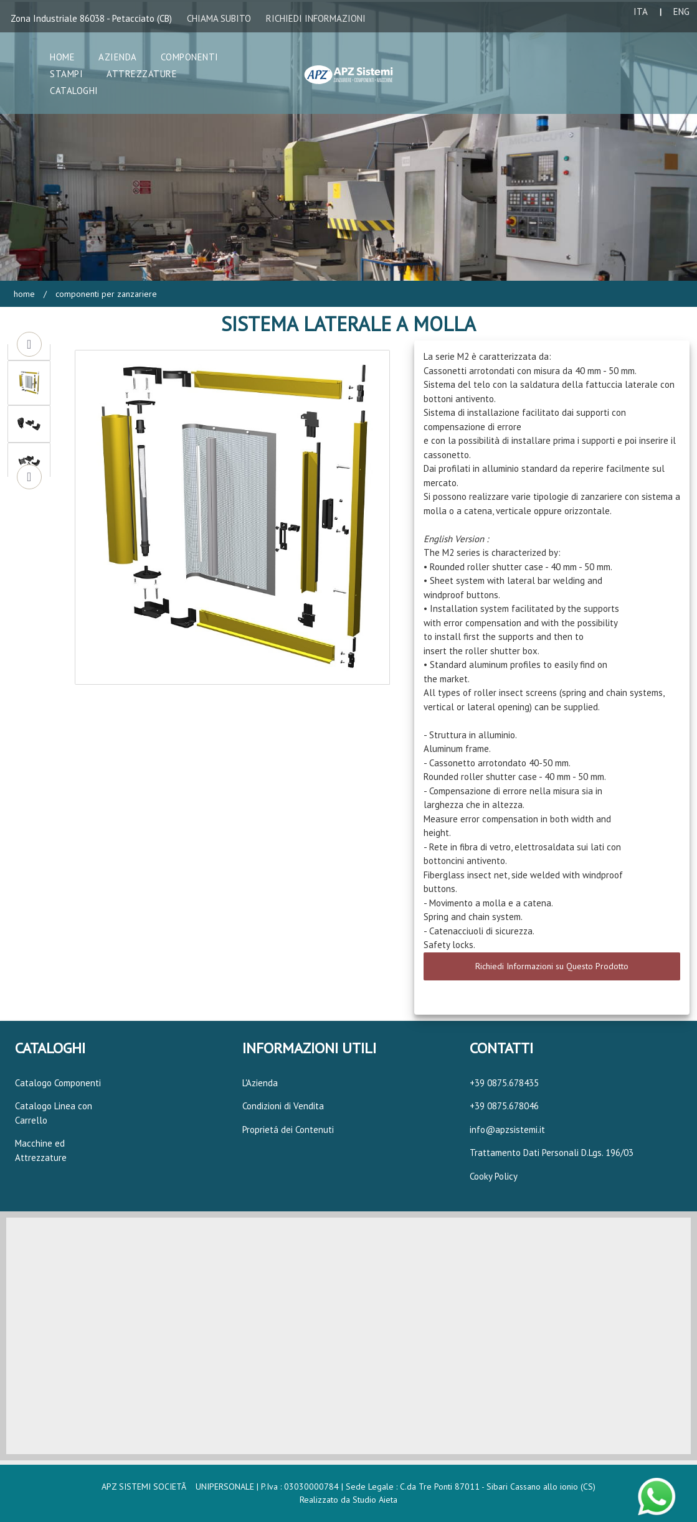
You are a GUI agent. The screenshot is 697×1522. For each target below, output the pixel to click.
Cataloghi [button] (74, 90)
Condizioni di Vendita (283, 1106)
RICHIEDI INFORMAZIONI (316, 18)
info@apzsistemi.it (507, 1129)
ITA (640, 11)
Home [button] (62, 57)
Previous (29, 344)
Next (29, 476)
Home (24, 293)
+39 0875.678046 (504, 1106)
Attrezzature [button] (142, 74)
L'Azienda (260, 1083)
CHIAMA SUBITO (219, 18)
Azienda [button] (117, 57)
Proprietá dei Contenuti (288, 1129)
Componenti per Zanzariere (105, 293)
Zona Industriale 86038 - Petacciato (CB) (91, 18)
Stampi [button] (66, 74)
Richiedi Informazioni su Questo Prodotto (551, 966)
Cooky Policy (494, 1176)
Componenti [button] (190, 57)
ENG (681, 11)
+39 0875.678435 (504, 1083)
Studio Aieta (375, 1499)
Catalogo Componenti (58, 1083)
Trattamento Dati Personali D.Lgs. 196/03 (551, 1152)
